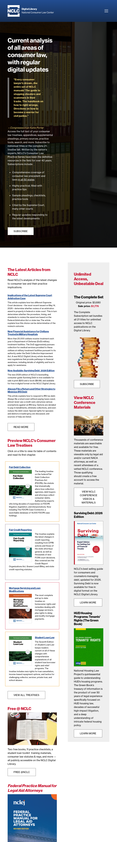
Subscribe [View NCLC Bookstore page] (21, 231)
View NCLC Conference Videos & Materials (88, 497)
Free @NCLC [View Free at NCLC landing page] (22, 772)
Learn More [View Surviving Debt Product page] (88, 602)
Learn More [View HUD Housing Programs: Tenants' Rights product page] (88, 733)
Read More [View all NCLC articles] (21, 427)
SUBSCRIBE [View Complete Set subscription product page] (87, 384)
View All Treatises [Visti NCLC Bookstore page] (26, 695)
